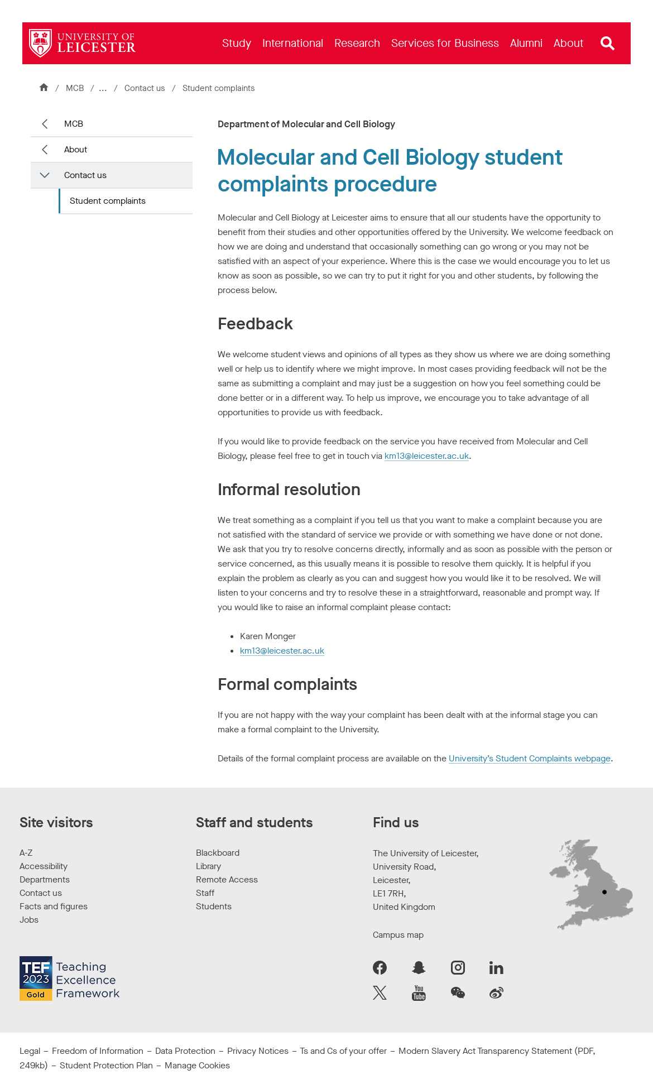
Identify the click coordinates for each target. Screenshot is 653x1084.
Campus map (398, 935)
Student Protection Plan (106, 1065)
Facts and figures (54, 906)
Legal (30, 1051)
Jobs (29, 919)
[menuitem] (237, 43)
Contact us (147, 88)
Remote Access (227, 879)
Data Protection (185, 1051)
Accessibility (44, 866)
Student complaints (108, 201)
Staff (205, 893)
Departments (45, 879)
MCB (75, 88)
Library (208, 866)
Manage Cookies (197, 1065)
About (75, 149)
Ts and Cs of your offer (343, 1051)
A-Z (26, 852)
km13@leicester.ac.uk (427, 456)
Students (214, 906)
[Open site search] (608, 43)
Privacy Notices (258, 1051)
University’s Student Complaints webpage (530, 758)
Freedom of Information (97, 1051)
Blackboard (217, 852)
